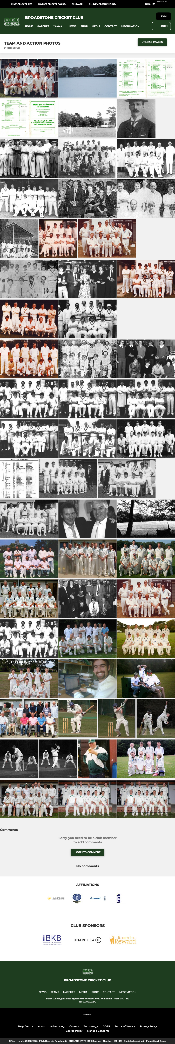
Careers (74, 1026)
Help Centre (25, 1026)
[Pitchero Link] (164, 6)
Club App (77, 4)
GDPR (106, 1026)
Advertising (57, 1026)
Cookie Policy (74, 1030)
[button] (29, 26)
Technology (91, 1026)
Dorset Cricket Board (52, 4)
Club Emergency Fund (102, 4)
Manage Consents (98, 1030)
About (41, 1026)
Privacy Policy (148, 1026)
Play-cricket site (21, 4)
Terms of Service (125, 1026)
